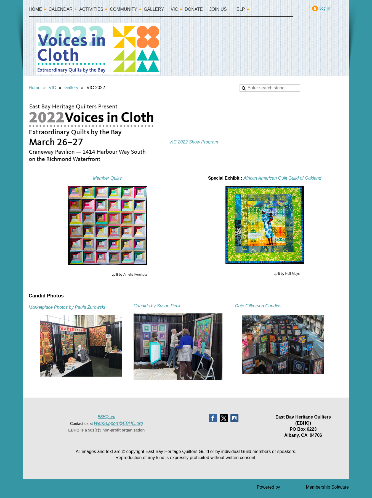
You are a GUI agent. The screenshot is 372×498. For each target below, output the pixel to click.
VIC (52, 87)
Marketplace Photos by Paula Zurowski (67, 307)
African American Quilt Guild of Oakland (282, 178)
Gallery (71, 87)
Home (35, 87)
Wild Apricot (293, 487)
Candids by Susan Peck (157, 305)
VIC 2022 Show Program (193, 142)
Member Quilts (107, 178)
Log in (324, 8)
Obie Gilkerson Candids (258, 305)
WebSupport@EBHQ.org (118, 423)
